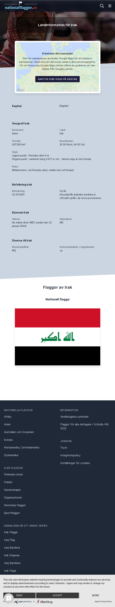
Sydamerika (11, 455)
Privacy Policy (106, 601)
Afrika (7, 416)
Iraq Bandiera (12, 563)
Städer (8, 482)
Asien (7, 424)
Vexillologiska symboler (74, 416)
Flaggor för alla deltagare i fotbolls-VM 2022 (84, 426)
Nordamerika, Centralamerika (21, 447)
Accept (57, 595)
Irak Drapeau (12, 555)
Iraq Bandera (12, 547)
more (95, 595)
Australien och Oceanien (19, 432)
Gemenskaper (12, 489)
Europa (8, 439)
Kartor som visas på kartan (57, 79)
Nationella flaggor (18, 410)
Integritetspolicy (70, 455)
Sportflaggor (12, 513)
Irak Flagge (11, 532)
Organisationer (13, 497)
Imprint (97, 601)
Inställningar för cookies (75, 463)
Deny (19, 595)
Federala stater (13, 474)
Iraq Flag (9, 540)
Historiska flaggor (15, 505)
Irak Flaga (10, 570)
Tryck (63, 447)
